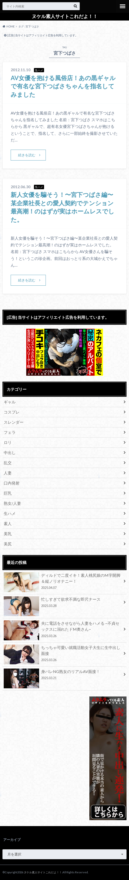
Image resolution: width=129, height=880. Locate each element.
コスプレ (12, 412)
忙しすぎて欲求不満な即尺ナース (63, 603)
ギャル (10, 401)
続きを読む (26, 155)
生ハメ (10, 513)
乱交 (8, 462)
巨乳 (8, 493)
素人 (8, 523)
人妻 (8, 472)
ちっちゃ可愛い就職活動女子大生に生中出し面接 (63, 654)
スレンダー (14, 422)
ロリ (8, 442)
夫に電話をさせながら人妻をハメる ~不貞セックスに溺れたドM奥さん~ (63, 630)
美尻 (8, 543)
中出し (10, 452)
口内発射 (12, 483)
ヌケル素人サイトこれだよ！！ (65, 16)
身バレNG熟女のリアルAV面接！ (63, 675)
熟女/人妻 (12, 503)
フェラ (10, 432)
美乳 (8, 533)
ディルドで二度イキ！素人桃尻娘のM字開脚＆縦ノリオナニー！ (63, 582)
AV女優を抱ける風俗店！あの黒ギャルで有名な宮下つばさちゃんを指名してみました (63, 86)
